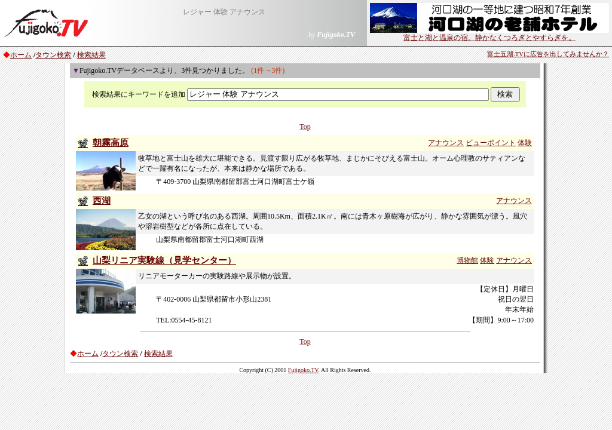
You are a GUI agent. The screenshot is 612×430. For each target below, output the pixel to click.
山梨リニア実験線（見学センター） (164, 260)
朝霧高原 (110, 143)
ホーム (21, 55)
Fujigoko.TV (303, 370)
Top (305, 126)
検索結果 (91, 55)
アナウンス (446, 143)
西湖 (102, 200)
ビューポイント (491, 143)
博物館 (467, 260)
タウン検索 (53, 55)
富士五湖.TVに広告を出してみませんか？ (548, 54)
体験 (525, 143)
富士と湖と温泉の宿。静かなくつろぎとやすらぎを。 (489, 34)
